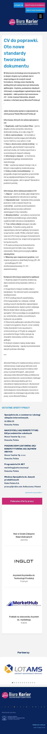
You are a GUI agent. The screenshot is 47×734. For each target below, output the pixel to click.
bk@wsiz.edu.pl (39, 725)
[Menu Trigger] (40, 16)
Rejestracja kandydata (35, 10)
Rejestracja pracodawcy (34, 5)
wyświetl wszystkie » (33, 492)
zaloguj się (18, 5)
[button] (13, 683)
